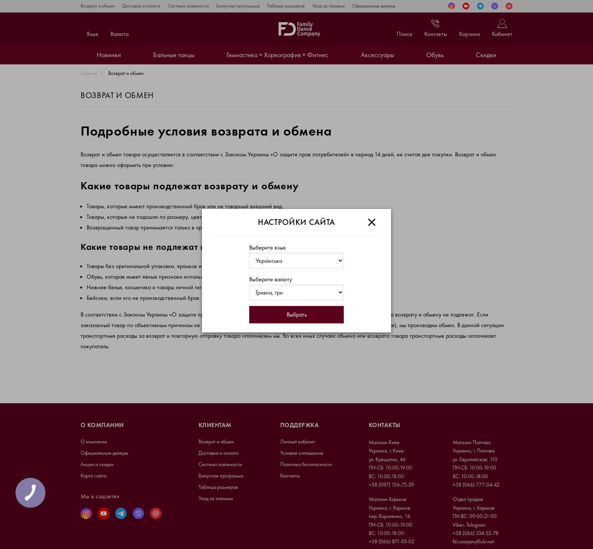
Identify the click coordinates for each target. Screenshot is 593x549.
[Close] (372, 222)
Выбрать (297, 314)
